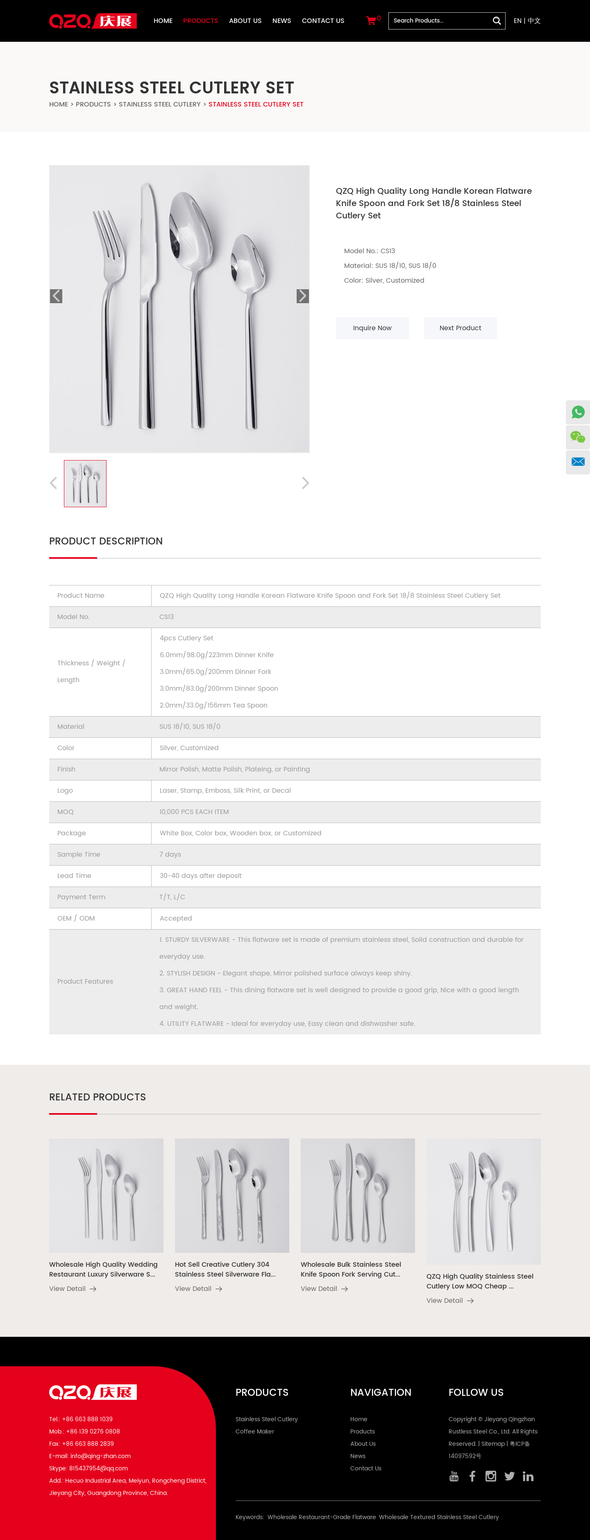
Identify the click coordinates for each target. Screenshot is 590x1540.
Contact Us (323, 21)
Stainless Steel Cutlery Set (256, 104)
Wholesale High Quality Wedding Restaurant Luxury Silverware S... (103, 1269)
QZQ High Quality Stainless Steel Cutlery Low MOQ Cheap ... (480, 1281)
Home (163, 21)
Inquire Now (372, 328)
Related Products (97, 1097)
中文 (534, 21)
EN (518, 21)
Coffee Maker (255, 1431)
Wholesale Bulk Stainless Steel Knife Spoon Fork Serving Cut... (351, 1269)
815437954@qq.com (98, 1468)
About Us (245, 21)
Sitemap (493, 1444)
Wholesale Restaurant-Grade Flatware (322, 1517)
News (281, 21)
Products (200, 21)
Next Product (460, 328)
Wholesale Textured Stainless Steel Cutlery (439, 1517)
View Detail (72, 1289)
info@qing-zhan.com (100, 1456)
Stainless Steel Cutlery (160, 104)
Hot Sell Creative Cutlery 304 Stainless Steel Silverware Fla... (225, 1269)
